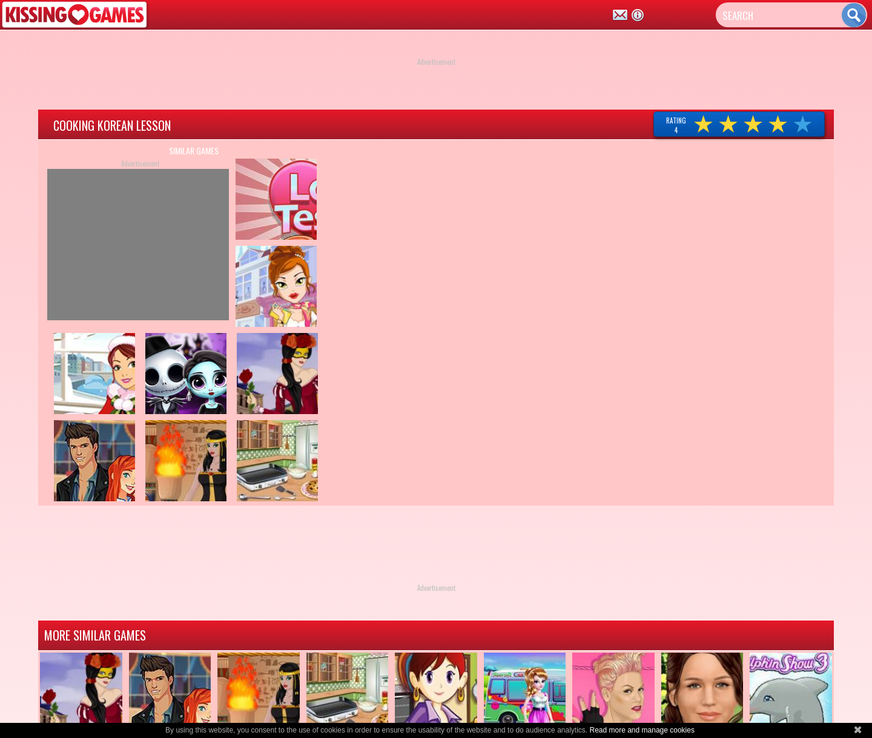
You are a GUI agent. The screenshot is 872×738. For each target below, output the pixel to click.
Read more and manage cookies (641, 730)
